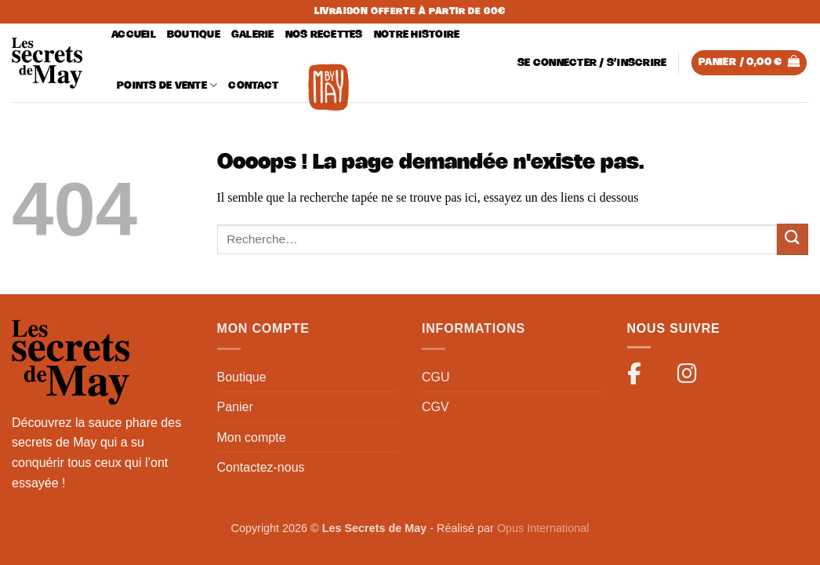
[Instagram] (691, 377)
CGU (436, 377)
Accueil (133, 35)
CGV (435, 407)
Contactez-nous (261, 467)
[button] (591, 63)
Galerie (252, 35)
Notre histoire (417, 35)
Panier (235, 407)
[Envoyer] (792, 239)
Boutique (193, 35)
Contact (253, 86)
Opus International (543, 528)
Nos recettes (324, 35)
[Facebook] (641, 377)
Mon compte (251, 437)
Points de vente (167, 85)
